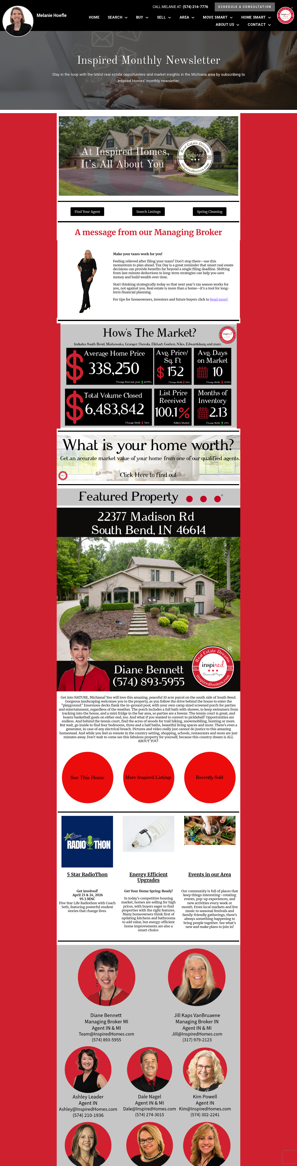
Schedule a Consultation (244, 6)
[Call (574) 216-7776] (180, 7)
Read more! (219, 299)
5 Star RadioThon (87, 874)
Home (94, 17)
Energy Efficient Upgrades (148, 877)
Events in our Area (209, 874)
